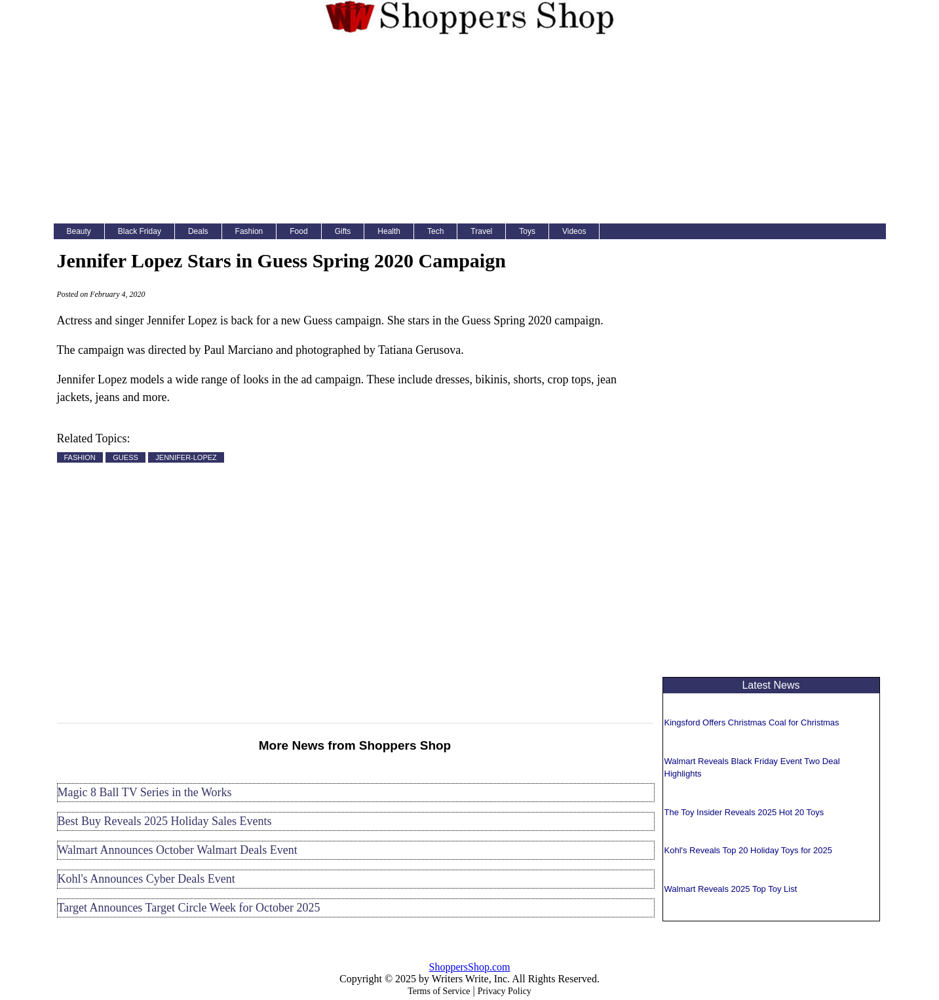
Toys (527, 231)
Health (388, 231)
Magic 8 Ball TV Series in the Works (145, 792)
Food (298, 231)
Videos (574, 231)
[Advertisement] (470, 132)
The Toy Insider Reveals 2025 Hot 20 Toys (744, 812)
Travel (481, 231)
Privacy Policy (504, 991)
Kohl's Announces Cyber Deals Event (146, 878)
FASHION (80, 457)
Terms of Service (439, 991)
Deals (198, 231)
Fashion (249, 231)
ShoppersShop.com (469, 966)
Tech (435, 231)
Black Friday (139, 231)
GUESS (125, 457)
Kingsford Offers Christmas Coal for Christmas (751, 722)
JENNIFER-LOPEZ (186, 457)
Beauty (79, 231)
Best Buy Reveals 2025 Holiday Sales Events (165, 821)
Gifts (343, 231)
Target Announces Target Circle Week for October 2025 (189, 907)
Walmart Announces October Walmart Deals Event (177, 849)
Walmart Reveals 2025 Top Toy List (730, 889)
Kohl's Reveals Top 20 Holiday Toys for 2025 (748, 850)
